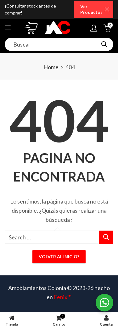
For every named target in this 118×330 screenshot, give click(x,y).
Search (104, 44)
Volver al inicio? (59, 256)
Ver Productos (91, 9)
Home (51, 67)
